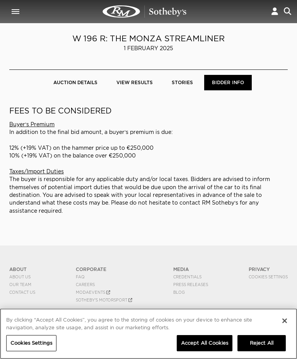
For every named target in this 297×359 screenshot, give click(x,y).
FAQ (80, 276)
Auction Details (75, 82)
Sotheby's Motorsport (104, 300)
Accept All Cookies (204, 343)
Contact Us (22, 292)
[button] (274, 11)
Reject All (261, 343)
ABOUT (18, 269)
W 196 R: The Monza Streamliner (148, 38)
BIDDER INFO (228, 82)
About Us (20, 276)
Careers (85, 284)
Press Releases (190, 284)
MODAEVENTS (93, 292)
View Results (134, 82)
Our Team (20, 284)
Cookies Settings (268, 276)
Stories (182, 82)
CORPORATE (91, 269)
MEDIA (181, 269)
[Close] (284, 320)
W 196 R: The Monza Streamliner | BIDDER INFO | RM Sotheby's (144, 11)
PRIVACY (259, 269)
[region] (148, 333)
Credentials (187, 276)
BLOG (179, 292)
